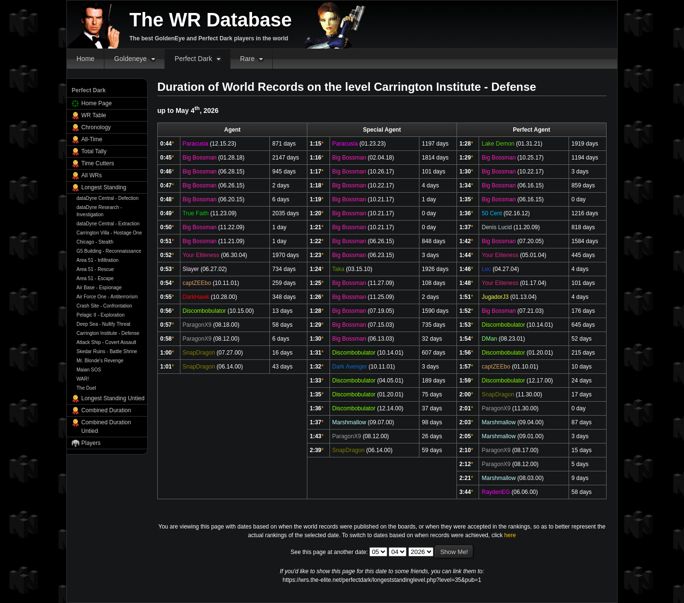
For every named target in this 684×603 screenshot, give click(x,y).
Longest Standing (103, 187)
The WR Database (210, 19)
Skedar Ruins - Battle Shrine (106, 351)
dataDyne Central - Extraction (107, 223)
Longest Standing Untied (112, 398)
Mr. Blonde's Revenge (100, 360)
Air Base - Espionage (99, 287)
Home (85, 58)
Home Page (96, 103)
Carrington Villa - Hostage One (109, 232)
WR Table (93, 115)
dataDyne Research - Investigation (99, 211)
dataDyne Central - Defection (107, 198)
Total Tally (93, 151)
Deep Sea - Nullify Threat (103, 324)
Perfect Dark (193, 58)
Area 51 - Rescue (95, 269)
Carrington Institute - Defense (107, 333)
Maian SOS (88, 369)
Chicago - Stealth (95, 242)
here (510, 535)
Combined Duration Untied (106, 426)
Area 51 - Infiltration (97, 260)
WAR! (82, 378)
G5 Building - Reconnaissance (108, 251)
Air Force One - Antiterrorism (107, 296)
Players (91, 443)
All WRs (91, 175)
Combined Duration (106, 410)
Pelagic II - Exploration (100, 315)
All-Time (91, 139)
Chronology (96, 127)
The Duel (86, 388)
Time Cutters (97, 163)
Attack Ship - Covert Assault (106, 342)
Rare (247, 58)
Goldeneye (130, 58)
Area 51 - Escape (95, 278)
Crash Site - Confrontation (104, 305)
